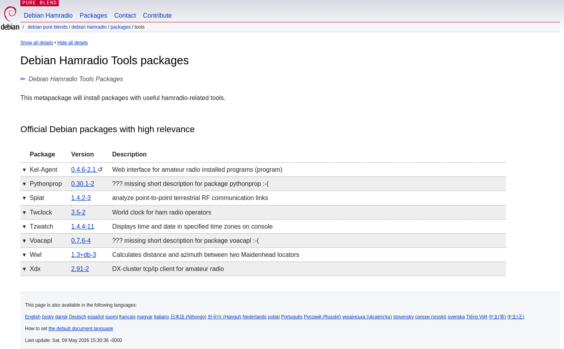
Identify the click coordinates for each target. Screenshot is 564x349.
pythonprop (46, 183)
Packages (93, 15)
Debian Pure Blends (48, 27)
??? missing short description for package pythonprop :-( (190, 183)
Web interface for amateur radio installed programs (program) (197, 169)
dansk (61, 317)
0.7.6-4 (81, 240)
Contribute (157, 15)
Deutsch (77, 317)
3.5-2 (78, 212)
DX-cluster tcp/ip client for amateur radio (168, 268)
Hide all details (72, 42)
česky (48, 317)
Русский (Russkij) (322, 317)
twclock (41, 212)
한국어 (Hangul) (224, 317)
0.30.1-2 (82, 183)
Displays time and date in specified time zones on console (192, 226)
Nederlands (254, 317)
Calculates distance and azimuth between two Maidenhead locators (205, 254)
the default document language (81, 328)
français (127, 317)
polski (274, 317)
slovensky (403, 317)
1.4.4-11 (82, 226)
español (95, 317)
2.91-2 (80, 268)
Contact (125, 15)
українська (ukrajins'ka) (367, 317)
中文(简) (497, 317)
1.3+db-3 (83, 254)
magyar (145, 317)
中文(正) (515, 317)
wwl (36, 254)
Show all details (36, 42)
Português (292, 317)
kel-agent (43, 169)
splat (37, 197)
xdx (35, 268)
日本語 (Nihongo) (188, 317)
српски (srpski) (430, 317)
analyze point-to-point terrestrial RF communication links (190, 197)
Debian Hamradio (48, 15)
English (32, 317)
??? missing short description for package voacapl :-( (185, 240)
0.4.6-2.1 (84, 169)
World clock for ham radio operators (161, 212)
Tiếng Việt (476, 317)
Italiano (161, 317)
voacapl (41, 240)
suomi (111, 317)
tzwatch (41, 226)
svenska (456, 317)
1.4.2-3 (81, 197)
